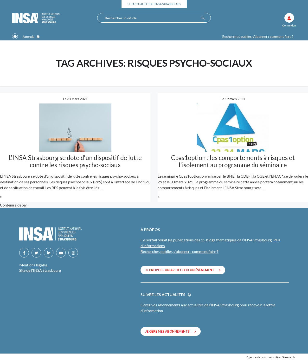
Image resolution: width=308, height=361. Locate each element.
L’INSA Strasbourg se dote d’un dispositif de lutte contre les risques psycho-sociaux (75, 161)
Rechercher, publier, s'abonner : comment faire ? (258, 36)
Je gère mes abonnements (170, 331)
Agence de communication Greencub (271, 357)
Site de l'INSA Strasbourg (40, 270)
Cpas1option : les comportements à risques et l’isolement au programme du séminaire (233, 161)
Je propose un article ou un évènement (182, 270)
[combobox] (151, 18)
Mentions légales (33, 265)
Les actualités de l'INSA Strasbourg (154, 4)
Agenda (31, 36)
